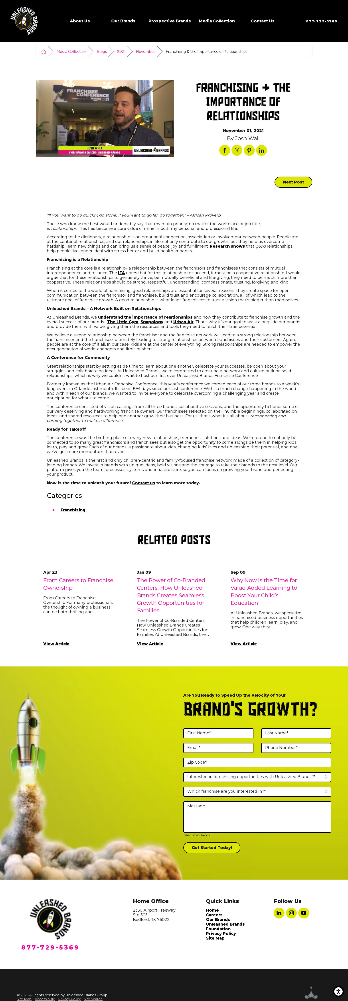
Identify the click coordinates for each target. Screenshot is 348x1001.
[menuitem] (80, 21)
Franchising (73, 510)
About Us (80, 21)
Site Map (215, 938)
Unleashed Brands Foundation (225, 926)
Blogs (102, 51)
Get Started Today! (212, 847)
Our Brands (123, 21)
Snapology (151, 321)
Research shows (227, 246)
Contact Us (263, 21)
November (145, 51)
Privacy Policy (221, 933)
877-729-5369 (322, 21)
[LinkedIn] (279, 913)
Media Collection (217, 21)
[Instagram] (291, 913)
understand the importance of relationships (145, 317)
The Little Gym (122, 321)
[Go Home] (43, 51)
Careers (214, 914)
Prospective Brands (169, 21)
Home (212, 910)
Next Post (293, 182)
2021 (121, 51)
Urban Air (183, 321)
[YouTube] (303, 913)
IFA (121, 272)
